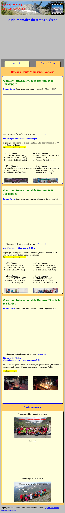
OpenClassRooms (52, 508)
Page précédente (48, 63)
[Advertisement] (32, 41)
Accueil (16, 63)
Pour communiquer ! (9, 510)
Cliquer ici (42, 134)
